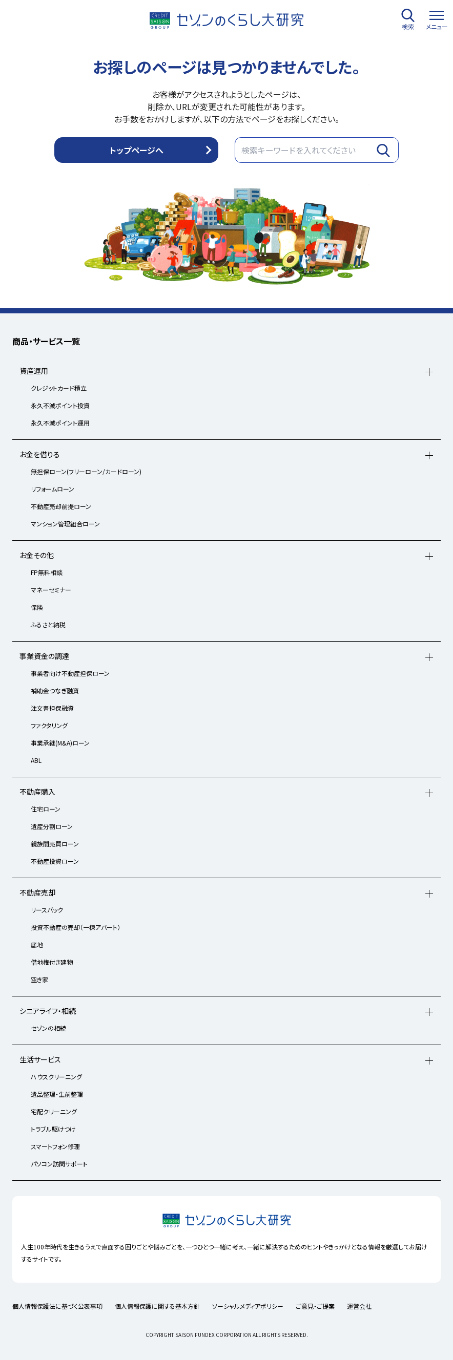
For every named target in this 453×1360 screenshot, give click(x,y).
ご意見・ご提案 (315, 1306)
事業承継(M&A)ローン (60, 742)
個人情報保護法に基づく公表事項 (57, 1306)
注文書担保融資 (52, 708)
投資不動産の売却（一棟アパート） (75, 927)
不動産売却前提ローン (61, 506)
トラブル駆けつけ (53, 1128)
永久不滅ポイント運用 (60, 422)
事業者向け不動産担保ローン (70, 673)
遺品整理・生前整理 (57, 1094)
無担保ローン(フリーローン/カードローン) (86, 471)
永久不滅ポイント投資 (60, 405)
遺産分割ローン (52, 826)
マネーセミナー (51, 589)
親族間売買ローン (55, 843)
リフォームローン (52, 488)
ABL (36, 760)
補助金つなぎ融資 (55, 690)
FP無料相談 (47, 572)
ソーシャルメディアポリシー (247, 1306)
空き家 (39, 979)
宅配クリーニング (54, 1111)
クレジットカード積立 (59, 388)
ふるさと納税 (48, 624)
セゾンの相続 (48, 1028)
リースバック (47, 909)
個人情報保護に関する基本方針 (157, 1306)
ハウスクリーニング (56, 1076)
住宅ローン (45, 808)
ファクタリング (49, 725)
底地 (37, 944)
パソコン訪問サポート (59, 1163)
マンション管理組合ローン (65, 523)
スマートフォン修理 (55, 1146)
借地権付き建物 (52, 962)
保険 (37, 607)
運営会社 (359, 1306)
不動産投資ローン (55, 861)
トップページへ (136, 150)
